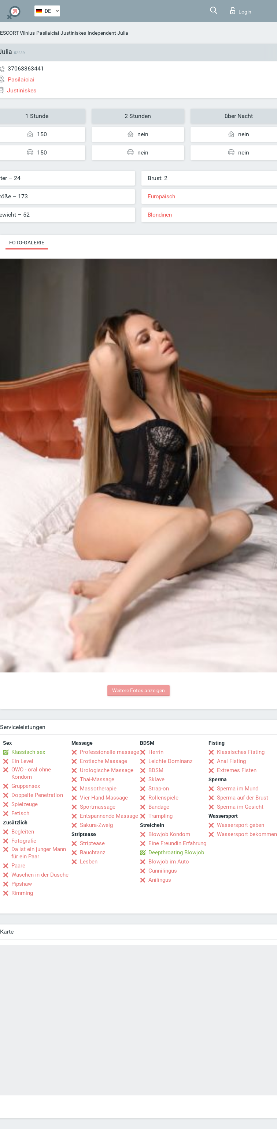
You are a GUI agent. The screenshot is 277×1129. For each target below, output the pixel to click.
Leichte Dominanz (170, 761)
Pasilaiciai (47, 33)
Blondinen (160, 214)
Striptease (92, 843)
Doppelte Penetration (37, 795)
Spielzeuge (24, 804)
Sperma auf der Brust (242, 797)
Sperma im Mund (237, 788)
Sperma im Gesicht (240, 807)
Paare (18, 865)
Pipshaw (21, 884)
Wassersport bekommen (247, 834)
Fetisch (20, 813)
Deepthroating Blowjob (176, 852)
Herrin (155, 752)
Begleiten (22, 831)
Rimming (22, 893)
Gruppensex (25, 786)
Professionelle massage (109, 752)
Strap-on (158, 788)
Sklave (156, 779)
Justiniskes (73, 33)
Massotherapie (98, 788)
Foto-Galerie (26, 242)
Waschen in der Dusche (40, 874)
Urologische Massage (106, 770)
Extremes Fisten (236, 770)
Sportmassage (97, 807)
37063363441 (26, 68)
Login (240, 11)
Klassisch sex (28, 752)
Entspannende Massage (109, 816)
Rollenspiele (163, 797)
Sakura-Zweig (96, 825)
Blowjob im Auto (168, 861)
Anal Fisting (231, 761)
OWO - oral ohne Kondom (31, 773)
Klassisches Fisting (241, 752)
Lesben (88, 861)
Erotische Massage (103, 761)
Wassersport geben (240, 825)
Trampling (160, 816)
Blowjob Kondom (169, 834)
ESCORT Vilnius (17, 33)
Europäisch (161, 196)
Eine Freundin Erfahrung (177, 843)
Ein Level (22, 761)
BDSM (155, 770)
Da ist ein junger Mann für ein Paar (38, 853)
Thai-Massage (97, 779)
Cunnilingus (162, 870)
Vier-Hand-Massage (104, 797)
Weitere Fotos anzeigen (138, 690)
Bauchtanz (92, 852)
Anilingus (159, 880)
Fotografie (23, 841)
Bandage (158, 807)
